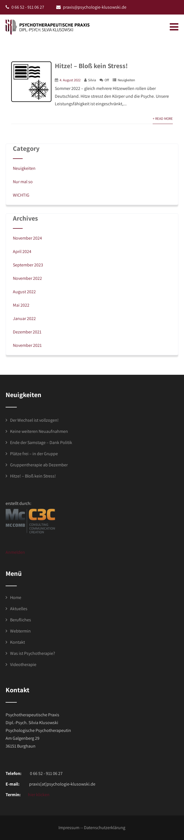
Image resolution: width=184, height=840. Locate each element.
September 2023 (28, 265)
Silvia (92, 80)
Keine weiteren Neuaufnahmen (39, 431)
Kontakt (17, 642)
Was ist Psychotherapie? (32, 653)
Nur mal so (23, 182)
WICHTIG (21, 195)
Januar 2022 (24, 318)
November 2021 (27, 345)
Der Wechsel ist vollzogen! (34, 420)
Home (15, 597)
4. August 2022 (70, 80)
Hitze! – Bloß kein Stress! (91, 65)
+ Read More (163, 118)
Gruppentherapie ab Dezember (39, 465)
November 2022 (27, 278)
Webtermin (20, 631)
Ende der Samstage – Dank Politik (41, 442)
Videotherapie (23, 664)
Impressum (68, 828)
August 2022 (24, 292)
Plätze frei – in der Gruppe (34, 454)
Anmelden (15, 552)
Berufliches (20, 620)
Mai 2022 (21, 305)
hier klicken (38, 795)
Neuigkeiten (126, 80)
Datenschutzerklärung (104, 828)
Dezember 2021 (27, 332)
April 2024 (22, 251)
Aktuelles (18, 609)
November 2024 (27, 238)
